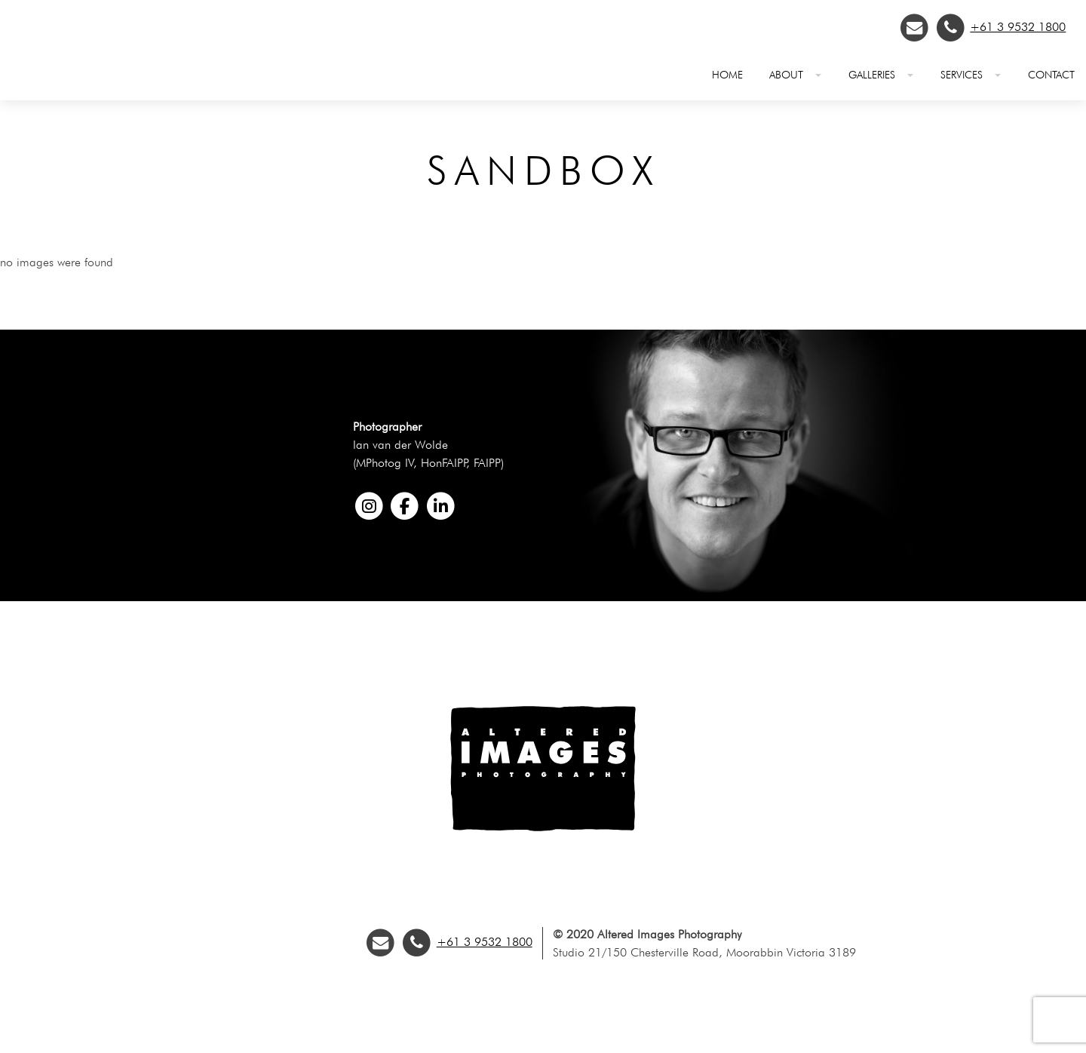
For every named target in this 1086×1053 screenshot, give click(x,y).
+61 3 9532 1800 (1018, 27)
